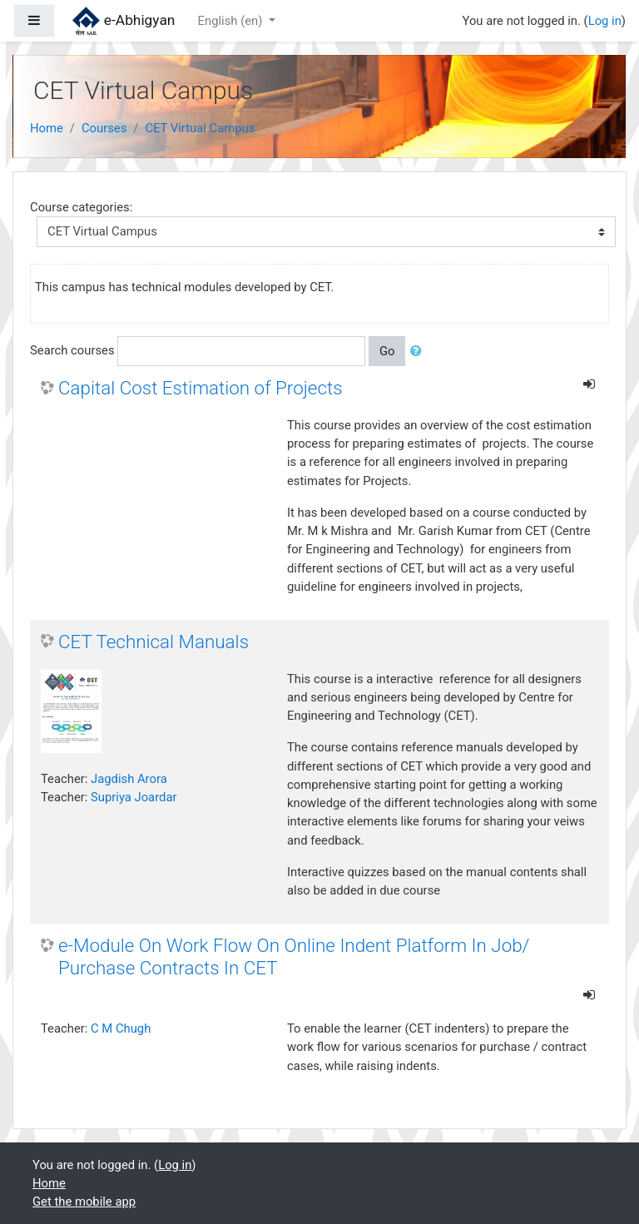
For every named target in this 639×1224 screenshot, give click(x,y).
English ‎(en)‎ (231, 20)
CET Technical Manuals (153, 641)
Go (387, 351)
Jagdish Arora (129, 778)
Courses (104, 128)
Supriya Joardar (133, 797)
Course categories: (81, 207)
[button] (419, 351)
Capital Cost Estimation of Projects (200, 388)
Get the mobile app (84, 1201)
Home (46, 128)
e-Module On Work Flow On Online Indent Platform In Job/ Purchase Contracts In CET (294, 956)
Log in (605, 20)
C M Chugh (121, 1028)
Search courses (72, 350)
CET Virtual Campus (200, 128)
